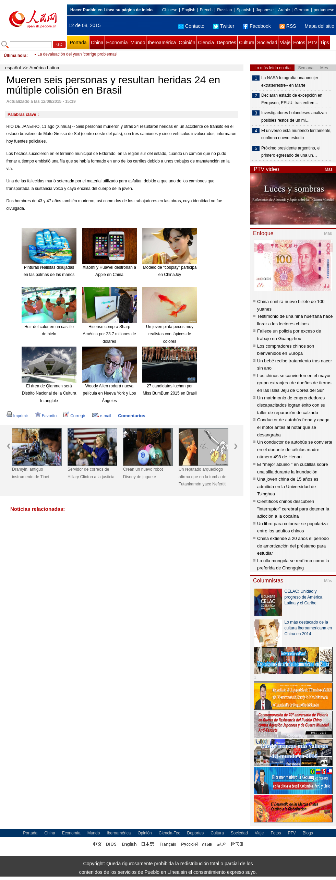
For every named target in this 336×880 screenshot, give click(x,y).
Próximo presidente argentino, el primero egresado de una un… (291, 152)
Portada (78, 42)
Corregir (74, 415)
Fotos (299, 42)
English (188, 10)
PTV (312, 42)
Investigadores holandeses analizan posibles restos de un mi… (294, 116)
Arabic (284, 10)
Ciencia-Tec (169, 833)
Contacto (191, 26)
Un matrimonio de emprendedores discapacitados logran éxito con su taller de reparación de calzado (291, 405)
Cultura (246, 42)
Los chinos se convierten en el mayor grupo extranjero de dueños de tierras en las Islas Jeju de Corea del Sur (294, 383)
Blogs (308, 833)
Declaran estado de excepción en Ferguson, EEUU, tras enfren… (291, 99)
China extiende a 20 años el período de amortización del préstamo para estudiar (293, 546)
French (206, 10)
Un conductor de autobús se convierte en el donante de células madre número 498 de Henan (294, 449)
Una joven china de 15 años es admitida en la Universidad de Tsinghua (288, 486)
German (301, 10)
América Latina (44, 67)
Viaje (285, 42)
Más (329, 169)
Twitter (223, 26)
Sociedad (267, 42)
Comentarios (131, 415)
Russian (224, 10)
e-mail (101, 415)
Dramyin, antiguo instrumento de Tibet (30, 473)
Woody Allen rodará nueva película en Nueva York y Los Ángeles (109, 393)
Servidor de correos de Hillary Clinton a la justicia (91, 473)
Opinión (187, 42)
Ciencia (206, 42)
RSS (287, 26)
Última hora (15, 55)
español (13, 67)
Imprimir (17, 415)
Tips (324, 42)
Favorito (46, 415)
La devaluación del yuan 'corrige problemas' (77, 55)
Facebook (257, 26)
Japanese (265, 10)
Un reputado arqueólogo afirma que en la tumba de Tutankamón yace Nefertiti (203, 476)
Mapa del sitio (319, 26)
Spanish (244, 10)
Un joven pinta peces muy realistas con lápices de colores (169, 334)
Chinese (169, 10)
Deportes (226, 42)
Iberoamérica (162, 42)
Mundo (138, 42)
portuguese (324, 10)
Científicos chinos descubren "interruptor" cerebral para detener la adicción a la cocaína (293, 509)
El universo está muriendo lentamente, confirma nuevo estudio (296, 134)
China (97, 42)
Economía (117, 42)
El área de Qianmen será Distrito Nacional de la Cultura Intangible (49, 393)
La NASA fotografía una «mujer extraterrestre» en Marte (289, 81)
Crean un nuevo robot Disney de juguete (143, 473)
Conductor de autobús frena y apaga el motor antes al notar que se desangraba (293, 427)
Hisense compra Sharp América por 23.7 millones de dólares (109, 334)
